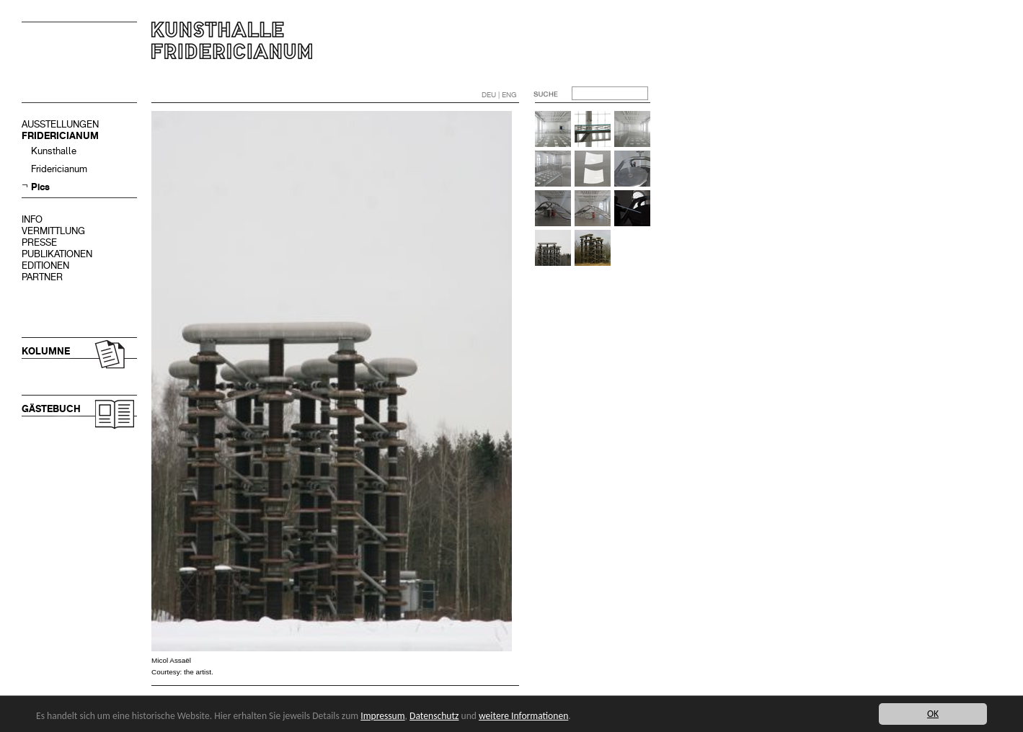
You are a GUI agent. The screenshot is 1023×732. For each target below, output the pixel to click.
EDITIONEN (45, 265)
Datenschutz (434, 716)
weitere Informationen (523, 716)
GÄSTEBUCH (51, 408)
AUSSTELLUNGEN (60, 124)
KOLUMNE (46, 351)
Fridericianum (59, 169)
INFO (32, 219)
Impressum (382, 716)
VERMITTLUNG (53, 231)
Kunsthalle (53, 151)
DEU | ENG (499, 95)
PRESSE (39, 242)
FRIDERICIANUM (60, 135)
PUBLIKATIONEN (57, 254)
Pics (40, 187)
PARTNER (42, 277)
